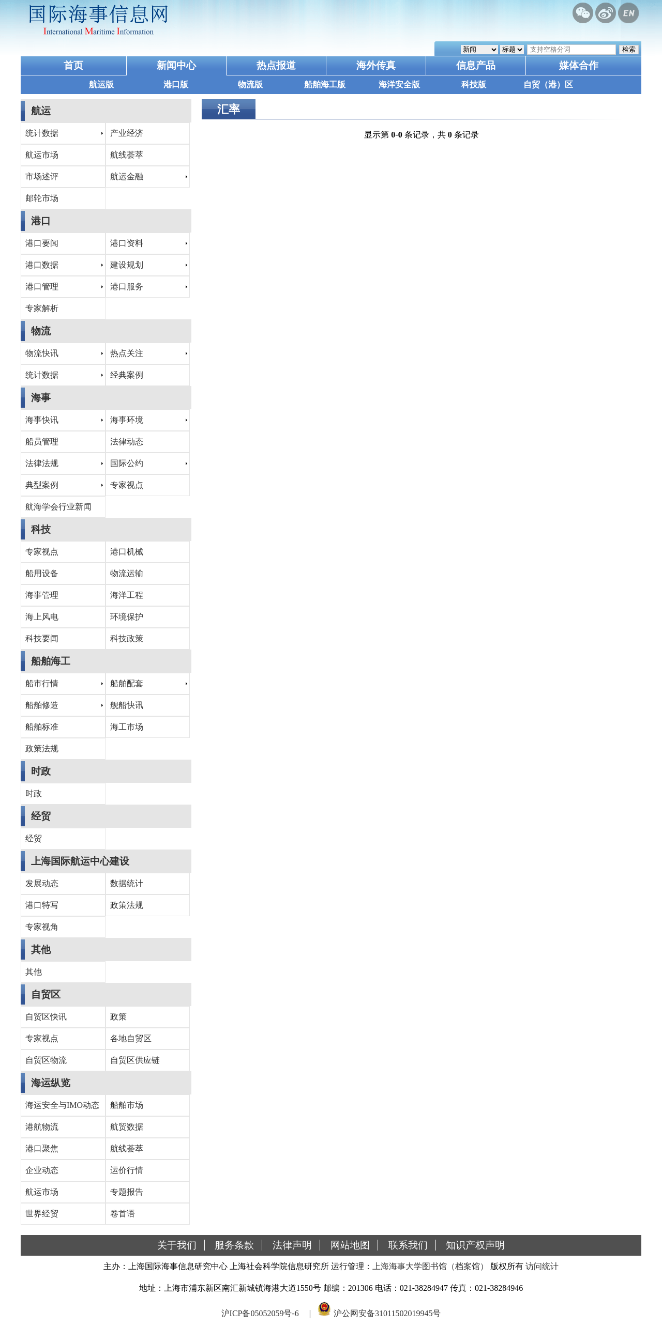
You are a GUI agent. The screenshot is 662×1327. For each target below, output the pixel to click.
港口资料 (126, 243)
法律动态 (126, 441)
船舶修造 (41, 705)
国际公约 (126, 463)
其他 (41, 949)
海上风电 (41, 616)
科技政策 (126, 638)
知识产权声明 (475, 1245)
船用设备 (41, 573)
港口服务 (126, 286)
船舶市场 (126, 1105)
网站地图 (350, 1245)
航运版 (101, 84)
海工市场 (126, 726)
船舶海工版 (324, 84)
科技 (41, 529)
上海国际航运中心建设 (80, 861)
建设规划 (126, 264)
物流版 (250, 84)
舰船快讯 (126, 705)
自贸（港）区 (548, 84)
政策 (118, 1016)
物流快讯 (41, 353)
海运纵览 (50, 1082)
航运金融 (126, 176)
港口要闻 (41, 243)
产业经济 (126, 133)
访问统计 (542, 1266)
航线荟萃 (126, 154)
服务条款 (234, 1245)
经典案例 (126, 375)
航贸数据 (126, 1126)
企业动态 (41, 1170)
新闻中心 (176, 65)
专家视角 (41, 926)
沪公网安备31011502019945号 (387, 1313)
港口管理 (41, 286)
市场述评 (41, 176)
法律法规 (41, 463)
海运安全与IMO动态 (62, 1105)
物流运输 (126, 573)
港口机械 (126, 551)
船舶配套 (126, 683)
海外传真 (376, 65)
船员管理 (41, 441)
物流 (41, 331)
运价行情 (126, 1170)
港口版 (175, 84)
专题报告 (126, 1191)
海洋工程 (126, 595)
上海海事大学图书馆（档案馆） (430, 1266)
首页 (73, 65)
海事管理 (41, 595)
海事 (41, 397)
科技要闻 (41, 638)
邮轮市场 (41, 198)
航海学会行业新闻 (58, 506)
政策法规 (41, 748)
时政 (41, 771)
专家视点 (126, 485)
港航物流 (41, 1126)
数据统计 (126, 883)
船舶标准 (41, 726)
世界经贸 (41, 1213)
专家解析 (41, 308)
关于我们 (177, 1245)
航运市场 (41, 154)
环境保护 (126, 616)
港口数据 (41, 264)
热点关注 (126, 353)
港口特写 (41, 905)
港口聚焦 (41, 1148)
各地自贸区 (131, 1038)
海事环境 (126, 419)
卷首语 (122, 1213)
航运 (41, 110)
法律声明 (292, 1245)
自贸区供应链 (135, 1060)
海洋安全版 (399, 84)
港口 (41, 220)
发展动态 (41, 883)
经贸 (41, 816)
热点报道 (276, 65)
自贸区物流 (46, 1060)
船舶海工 (50, 661)
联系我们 (408, 1245)
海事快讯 (41, 419)
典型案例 (41, 485)
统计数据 (41, 133)
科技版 (473, 84)
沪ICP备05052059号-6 (260, 1313)
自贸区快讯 (46, 1016)
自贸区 (46, 994)
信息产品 (475, 65)
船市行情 (41, 683)
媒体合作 (578, 65)
